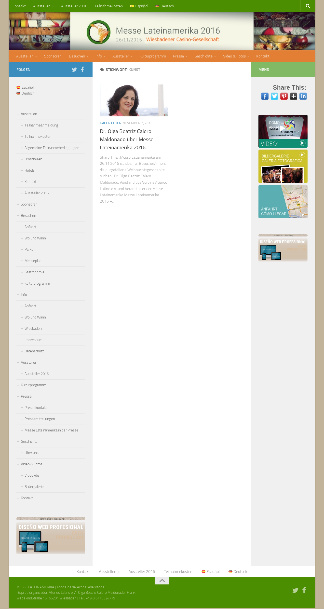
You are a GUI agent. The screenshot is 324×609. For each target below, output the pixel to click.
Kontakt (19, 6)
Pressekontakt (36, 408)
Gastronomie (34, 272)
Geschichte (202, 56)
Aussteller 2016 (73, 6)
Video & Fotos (232, 56)
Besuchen (76, 56)
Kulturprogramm (151, 56)
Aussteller (119, 56)
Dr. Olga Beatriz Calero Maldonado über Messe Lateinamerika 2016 (126, 140)
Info (98, 56)
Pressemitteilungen (40, 419)
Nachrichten (110, 124)
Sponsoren (52, 56)
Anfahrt (30, 227)
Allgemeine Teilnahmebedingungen (52, 148)
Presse (177, 56)
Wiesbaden (33, 329)
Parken (30, 250)
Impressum (33, 340)
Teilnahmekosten (108, 6)
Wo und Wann (35, 238)
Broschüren (33, 159)
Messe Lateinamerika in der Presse (51, 431)
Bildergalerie (34, 487)
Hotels (30, 171)
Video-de (32, 476)
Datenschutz (34, 351)
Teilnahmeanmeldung (41, 126)
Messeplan (33, 261)
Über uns (32, 453)
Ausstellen (41, 6)
